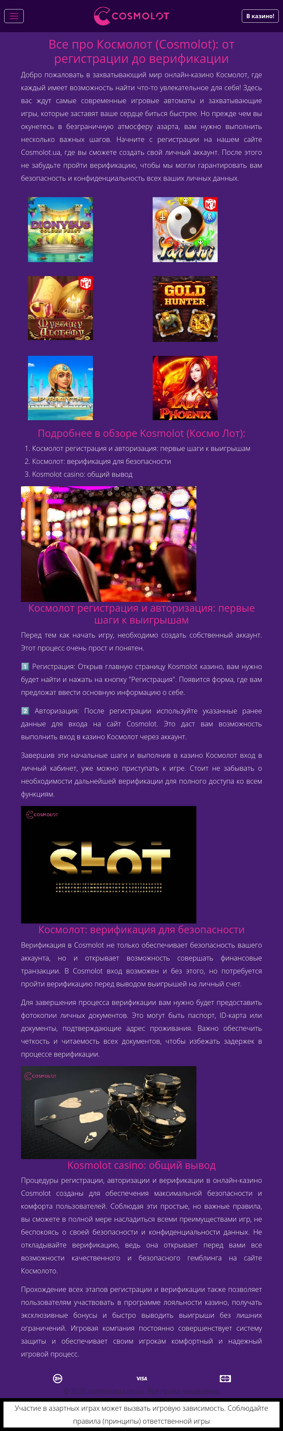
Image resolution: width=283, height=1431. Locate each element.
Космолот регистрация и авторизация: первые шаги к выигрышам (141, 448)
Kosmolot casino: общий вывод (82, 474)
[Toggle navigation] (14, 16)
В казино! (260, 16)
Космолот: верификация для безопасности (101, 461)
